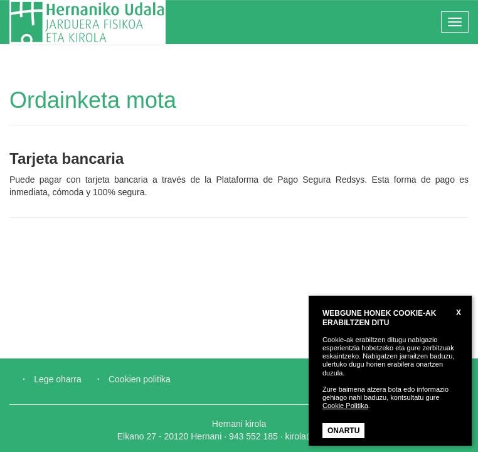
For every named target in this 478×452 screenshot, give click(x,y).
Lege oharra (58, 379)
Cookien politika (140, 379)
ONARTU (343, 430)
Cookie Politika (345, 405)
